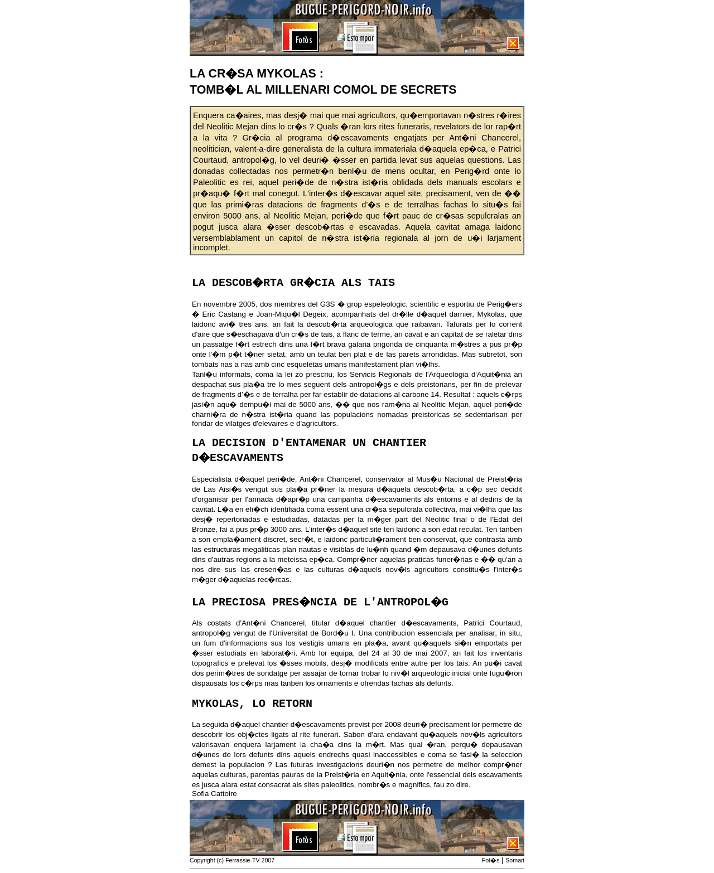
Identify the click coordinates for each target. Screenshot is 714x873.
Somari (514, 860)
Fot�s (491, 860)
